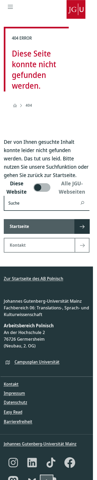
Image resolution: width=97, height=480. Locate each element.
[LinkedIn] (32, 462)
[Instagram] (13, 462)
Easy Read (13, 412)
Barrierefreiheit (18, 422)
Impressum (14, 393)
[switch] (46, 187)
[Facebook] (69, 462)
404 (29, 105)
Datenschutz (15, 402)
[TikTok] (51, 462)
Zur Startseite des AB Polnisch (33, 278)
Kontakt (11, 384)
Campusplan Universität (37, 362)
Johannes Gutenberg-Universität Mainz (40, 444)
